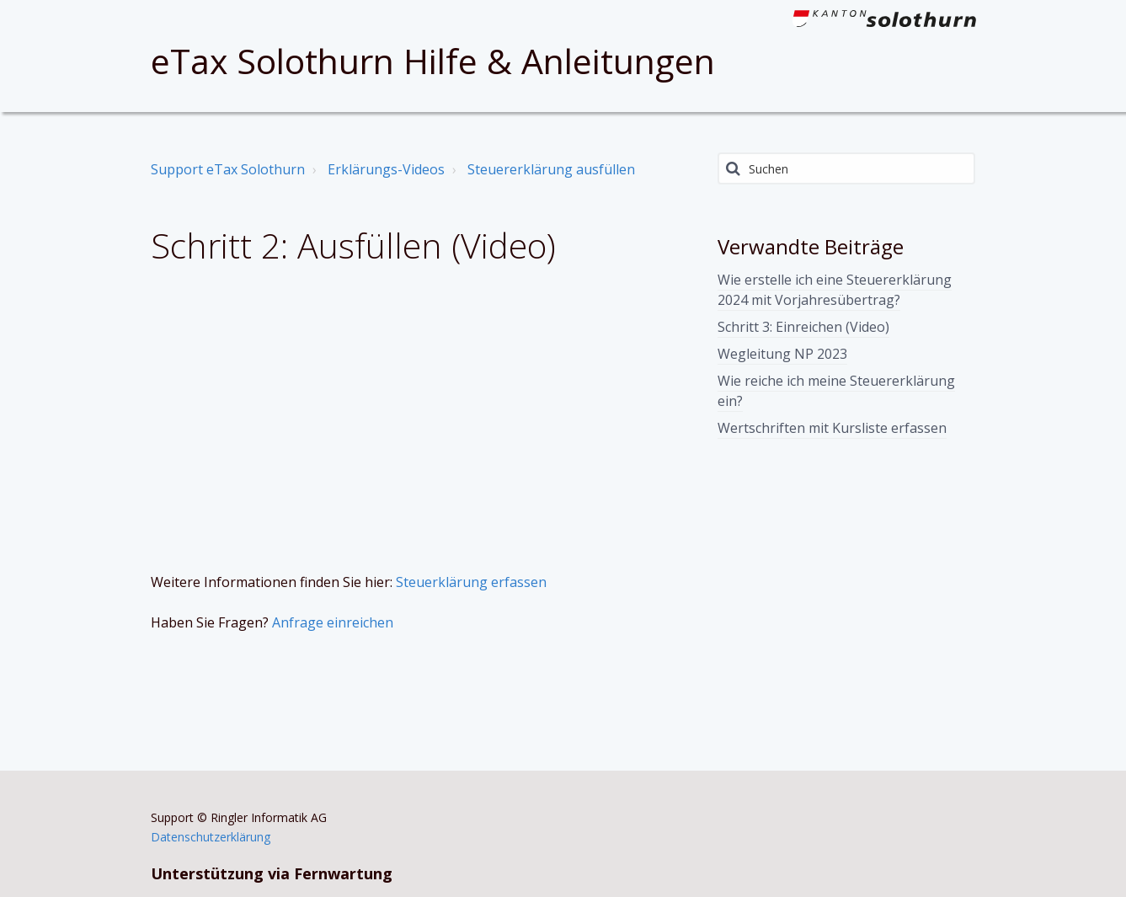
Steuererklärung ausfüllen (551, 169)
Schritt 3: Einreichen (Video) (803, 327)
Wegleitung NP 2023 (782, 353)
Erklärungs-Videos (386, 169)
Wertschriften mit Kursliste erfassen (832, 428)
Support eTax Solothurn (228, 169)
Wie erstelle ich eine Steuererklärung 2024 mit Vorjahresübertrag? (835, 289)
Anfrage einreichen (332, 622)
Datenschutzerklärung (210, 837)
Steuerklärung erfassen (471, 582)
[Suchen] (847, 168)
